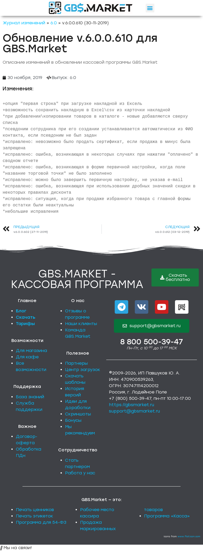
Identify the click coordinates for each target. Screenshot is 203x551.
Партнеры (76, 363)
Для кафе (27, 356)
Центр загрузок (82, 369)
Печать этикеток (34, 515)
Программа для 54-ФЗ (41, 522)
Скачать (25, 317)
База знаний (30, 396)
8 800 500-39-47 (151, 341)
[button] (150, 8)
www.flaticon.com (189, 536)
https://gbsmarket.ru (131, 404)
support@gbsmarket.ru (134, 411)
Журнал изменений (24, 22)
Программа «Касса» (167, 515)
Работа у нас (80, 472)
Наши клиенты (81, 323)
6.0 (53, 22)
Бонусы (73, 420)
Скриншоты (78, 413)
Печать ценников (35, 509)
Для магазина (31, 350)
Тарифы (25, 323)
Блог (21, 310)
